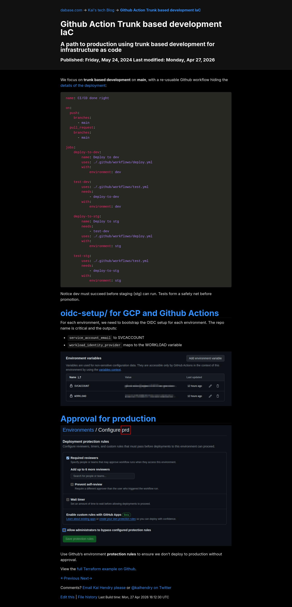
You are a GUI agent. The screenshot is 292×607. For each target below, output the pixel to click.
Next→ (86, 578)
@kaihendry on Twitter (151, 587)
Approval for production (108, 419)
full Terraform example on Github (106, 569)
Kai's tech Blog (101, 10)
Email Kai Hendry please (104, 587)
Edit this (67, 597)
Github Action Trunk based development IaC (160, 10)
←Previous (69, 578)
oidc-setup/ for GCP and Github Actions (139, 313)
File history (87, 597)
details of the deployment (82, 85)
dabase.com (71, 10)
